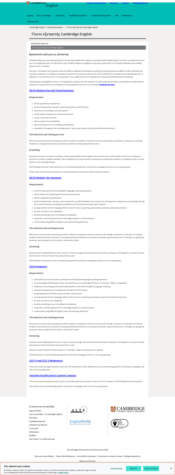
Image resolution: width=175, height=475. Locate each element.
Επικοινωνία (32, 21)
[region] (87, 468)
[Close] (171, 468)
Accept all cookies (151, 468)
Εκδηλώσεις (127, 15)
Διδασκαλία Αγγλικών (101, 15)
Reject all (133, 468)
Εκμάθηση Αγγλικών (78, 15)
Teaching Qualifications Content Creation (52, 375)
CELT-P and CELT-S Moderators (46, 360)
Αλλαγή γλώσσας (140, 3)
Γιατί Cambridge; (43, 15)
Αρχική (30, 15)
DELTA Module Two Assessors (45, 177)
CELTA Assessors (38, 266)
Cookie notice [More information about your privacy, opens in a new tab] (63, 472)
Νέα (117, 15)
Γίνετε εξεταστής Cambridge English (47, 47)
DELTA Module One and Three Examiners (51, 90)
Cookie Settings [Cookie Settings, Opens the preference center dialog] (116, 468)
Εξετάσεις (60, 15)
